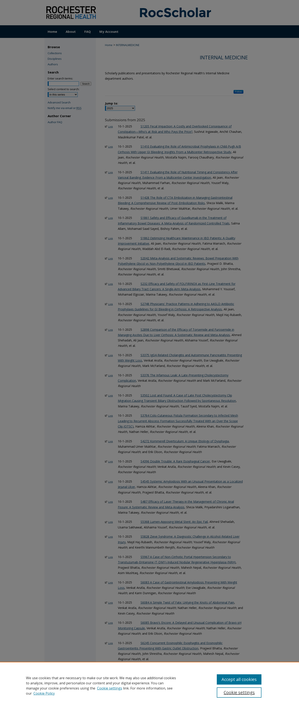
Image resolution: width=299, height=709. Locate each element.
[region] (149, 685)
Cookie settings (109, 688)
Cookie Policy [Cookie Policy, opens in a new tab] (44, 693)
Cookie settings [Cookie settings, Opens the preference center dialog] (239, 692)
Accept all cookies (239, 679)
